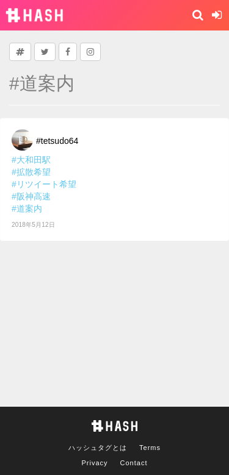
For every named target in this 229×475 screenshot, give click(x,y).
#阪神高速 (31, 196)
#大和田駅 (31, 160)
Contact (134, 462)
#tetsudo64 (57, 141)
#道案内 (27, 208)
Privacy (95, 462)
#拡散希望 (31, 172)
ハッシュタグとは (97, 447)
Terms (150, 447)
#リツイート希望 (44, 184)
